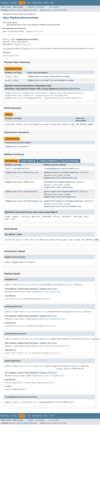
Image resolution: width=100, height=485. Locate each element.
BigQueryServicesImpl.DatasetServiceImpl (49, 76)
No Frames (39, 7)
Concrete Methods (70, 161)
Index (46, 3)
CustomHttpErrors (21, 169)
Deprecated (37, 3)
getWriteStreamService (55, 201)
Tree (29, 3)
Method (33, 10)
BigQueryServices (34, 31)
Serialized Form (11, 56)
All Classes (54, 7)
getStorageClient (52, 191)
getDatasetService (53, 172)
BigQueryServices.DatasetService (66, 93)
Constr (26, 10)
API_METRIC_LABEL (84, 124)
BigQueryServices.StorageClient (52, 95)
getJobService (51, 182)
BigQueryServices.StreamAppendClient (23, 98)
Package (13, 3)
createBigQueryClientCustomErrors (61, 169)
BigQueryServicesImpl (16, 147)
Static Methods (28, 161)
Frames (31, 7)
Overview (5, 3)
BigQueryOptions (71, 172)
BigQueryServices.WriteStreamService (63, 98)
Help (52, 3)
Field (19, 10)
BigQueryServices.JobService (19, 95)
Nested (12, 10)
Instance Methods (48, 161)
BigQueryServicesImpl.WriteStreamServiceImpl (51, 80)
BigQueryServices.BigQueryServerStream (24, 93)
